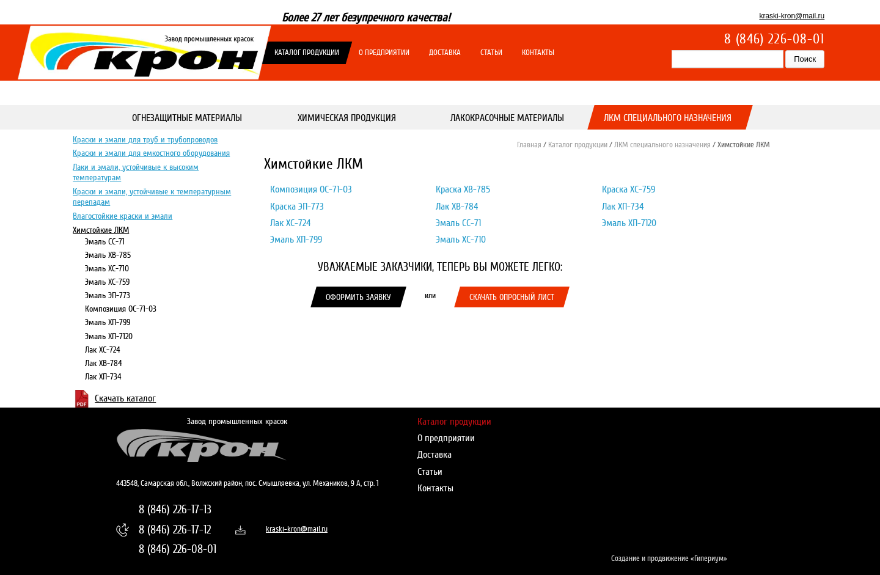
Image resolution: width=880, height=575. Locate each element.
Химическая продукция (347, 117)
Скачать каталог (125, 398)
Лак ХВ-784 (103, 363)
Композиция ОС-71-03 (120, 308)
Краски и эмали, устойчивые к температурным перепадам (152, 196)
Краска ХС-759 (628, 189)
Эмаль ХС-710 (107, 268)
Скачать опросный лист (511, 297)
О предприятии (384, 52)
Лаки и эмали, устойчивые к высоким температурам (136, 172)
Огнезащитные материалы (187, 117)
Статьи (491, 52)
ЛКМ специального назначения (668, 117)
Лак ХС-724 (102, 349)
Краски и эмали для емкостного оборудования (151, 153)
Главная (529, 145)
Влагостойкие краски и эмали (122, 216)
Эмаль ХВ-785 (108, 255)
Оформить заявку (358, 297)
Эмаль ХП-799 (107, 322)
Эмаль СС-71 (105, 241)
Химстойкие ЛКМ (101, 229)
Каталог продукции (306, 52)
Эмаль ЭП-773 (107, 295)
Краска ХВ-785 (463, 189)
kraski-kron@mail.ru (791, 16)
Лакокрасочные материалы (507, 117)
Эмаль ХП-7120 (109, 335)
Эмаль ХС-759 (107, 282)
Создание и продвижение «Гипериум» (669, 558)
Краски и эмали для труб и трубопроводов (145, 139)
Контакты (538, 52)
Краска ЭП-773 (297, 206)
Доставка (445, 52)
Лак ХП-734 (103, 376)
